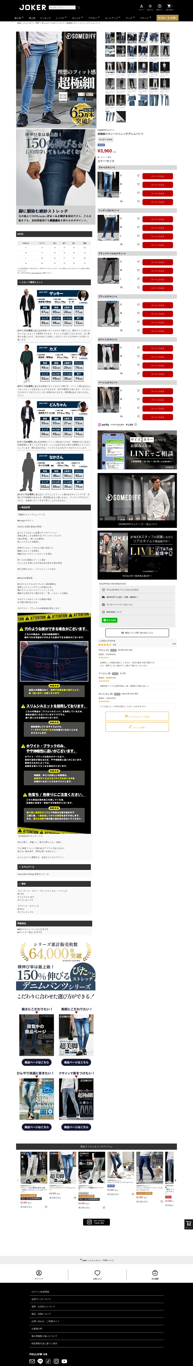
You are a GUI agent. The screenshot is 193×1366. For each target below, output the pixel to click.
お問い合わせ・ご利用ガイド (45, 1321)
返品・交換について (41, 1314)
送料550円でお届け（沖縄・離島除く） (123, 597)
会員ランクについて (41, 1299)
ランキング (45, 18)
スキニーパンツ (57, 23)
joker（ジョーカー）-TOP (28, 23)
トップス (61, 17)
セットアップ (113, 17)
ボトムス (78, 17)
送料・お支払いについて (43, 1306)
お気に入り (150, 7)
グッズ (130, 17)
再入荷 (32, 18)
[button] (17, 1180)
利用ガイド (159, 7)
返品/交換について (114, 612)
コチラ (44, 929)
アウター (94, 17)
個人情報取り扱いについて (44, 1336)
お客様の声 (36, 1329)
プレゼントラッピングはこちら (119, 604)
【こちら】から (36, 273)
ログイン (141, 7)
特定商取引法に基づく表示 (44, 1343)
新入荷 (19, 17)
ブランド (146, 17)
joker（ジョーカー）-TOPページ (98, 1260)
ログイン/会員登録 (40, 1292)
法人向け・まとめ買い (167, 18)
